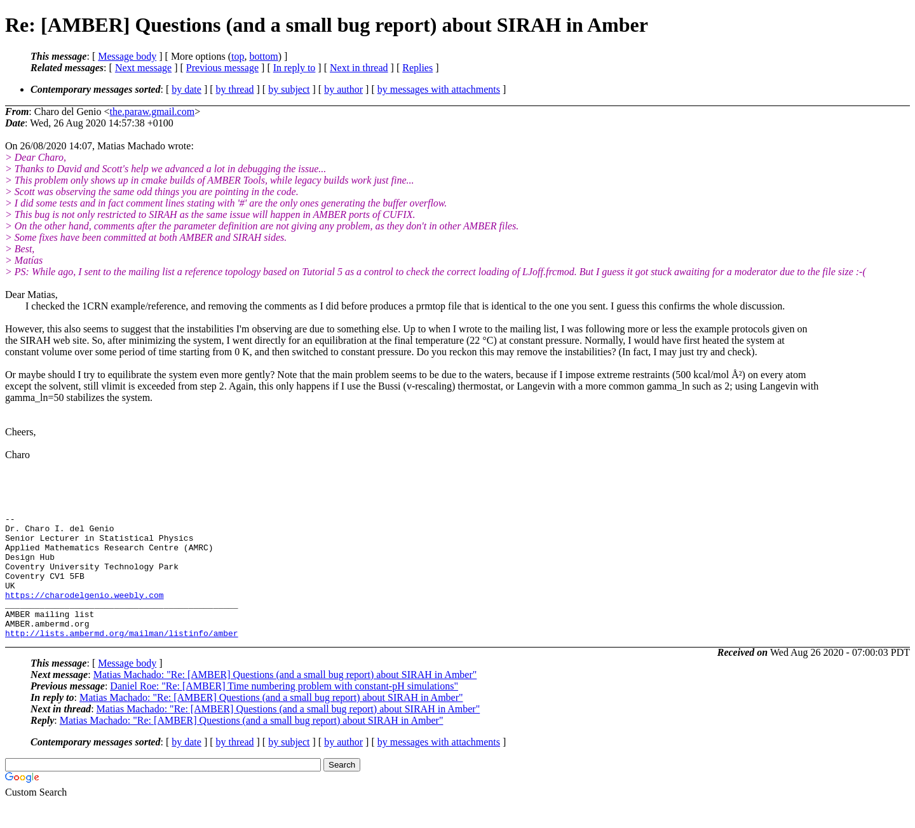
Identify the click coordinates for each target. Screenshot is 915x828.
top (237, 56)
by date (186, 89)
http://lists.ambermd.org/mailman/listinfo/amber (121, 657)
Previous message (222, 67)
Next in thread (359, 67)
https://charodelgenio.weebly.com (84, 612)
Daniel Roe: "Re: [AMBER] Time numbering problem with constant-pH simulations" (284, 710)
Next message (143, 67)
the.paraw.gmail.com (152, 111)
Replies (417, 67)
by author (343, 89)
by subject (288, 89)
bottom (263, 56)
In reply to (294, 67)
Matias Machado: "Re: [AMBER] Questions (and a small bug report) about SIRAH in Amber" (285, 699)
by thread (235, 89)
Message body (127, 56)
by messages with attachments (438, 89)
